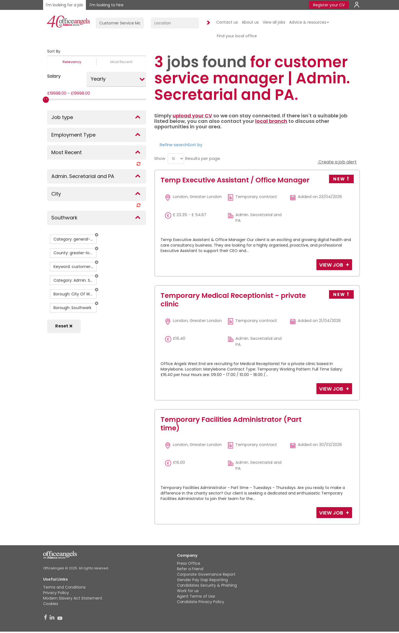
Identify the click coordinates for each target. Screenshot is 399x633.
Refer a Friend (190, 569)
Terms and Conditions (64, 587)
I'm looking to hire (106, 5)
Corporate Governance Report (206, 574)
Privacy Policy (56, 592)
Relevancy (72, 62)
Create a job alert (337, 162)
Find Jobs (207, 22)
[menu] (176, 158)
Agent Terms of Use (196, 596)
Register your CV (329, 5)
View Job (331, 264)
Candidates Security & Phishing (207, 585)
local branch (271, 121)
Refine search (174, 145)
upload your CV (192, 115)
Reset (64, 326)
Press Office (188, 563)
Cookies (50, 603)
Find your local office (237, 36)
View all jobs (274, 22)
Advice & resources (309, 22)
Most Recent (121, 62)
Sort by (195, 145)
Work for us (188, 591)
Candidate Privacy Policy (200, 601)
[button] (96, 235)
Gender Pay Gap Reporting (202, 580)
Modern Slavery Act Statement (72, 598)
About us (250, 22)
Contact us (227, 22)
